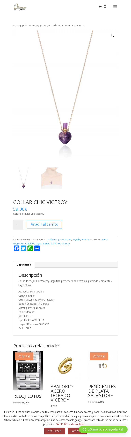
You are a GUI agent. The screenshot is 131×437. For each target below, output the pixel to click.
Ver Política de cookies (70, 424)
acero (105, 239)
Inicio (15, 25)
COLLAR (29, 243)
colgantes (18, 243)
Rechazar (54, 431)
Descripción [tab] (24, 264)
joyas (39, 243)
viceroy (66, 243)
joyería (23, 25)
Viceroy (33, 25)
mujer (46, 243)
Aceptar (77, 431)
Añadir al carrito (44, 224)
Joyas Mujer (44, 25)
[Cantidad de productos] (18, 225)
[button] (112, 35)
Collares (56, 25)
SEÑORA (56, 243)
